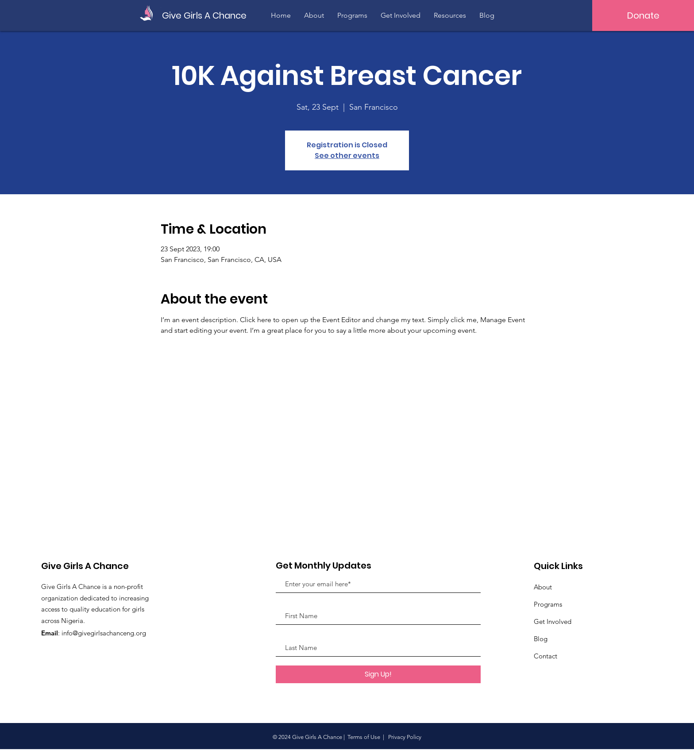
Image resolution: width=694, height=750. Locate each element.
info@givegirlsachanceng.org (104, 633)
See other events (347, 155)
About (543, 587)
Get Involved (552, 621)
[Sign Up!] (378, 674)
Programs (548, 604)
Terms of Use (363, 737)
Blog (540, 639)
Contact (545, 656)
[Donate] (643, 15)
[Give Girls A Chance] (205, 15)
